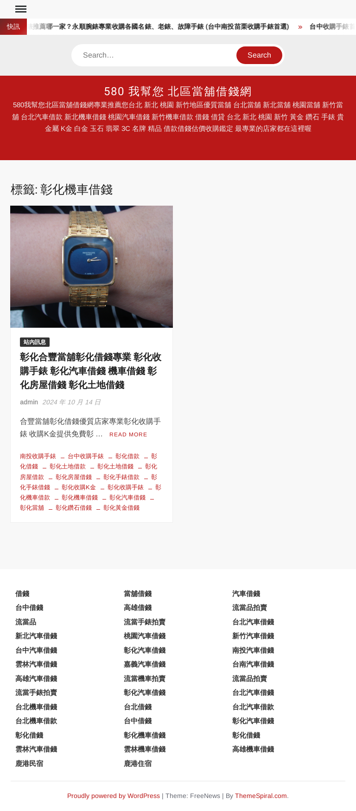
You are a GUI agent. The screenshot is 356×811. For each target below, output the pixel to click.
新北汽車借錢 (36, 636)
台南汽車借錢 (253, 664)
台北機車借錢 (36, 707)
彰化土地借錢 (115, 466)
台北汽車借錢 (253, 622)
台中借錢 (29, 607)
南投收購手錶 (38, 456)
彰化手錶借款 (121, 477)
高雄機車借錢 (253, 749)
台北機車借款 (36, 721)
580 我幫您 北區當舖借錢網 (178, 92)
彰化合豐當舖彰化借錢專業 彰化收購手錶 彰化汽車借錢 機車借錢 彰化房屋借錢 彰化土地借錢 (90, 371)
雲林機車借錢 (144, 749)
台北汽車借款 (253, 707)
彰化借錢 (29, 735)
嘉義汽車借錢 (144, 664)
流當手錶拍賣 (144, 622)
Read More (128, 434)
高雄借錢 (138, 607)
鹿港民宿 (29, 763)
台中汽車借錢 (36, 650)
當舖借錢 (138, 593)
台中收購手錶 (86, 456)
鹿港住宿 (138, 763)
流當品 (25, 622)
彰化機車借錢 (80, 497)
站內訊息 (35, 342)
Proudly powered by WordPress (113, 795)
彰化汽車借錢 (127, 497)
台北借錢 (138, 707)
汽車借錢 (246, 593)
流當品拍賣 (249, 607)
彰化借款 (127, 456)
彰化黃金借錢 (121, 507)
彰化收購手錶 (126, 487)
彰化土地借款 (68, 466)
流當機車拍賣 (144, 678)
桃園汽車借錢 (144, 636)
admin (29, 402)
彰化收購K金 (79, 487)
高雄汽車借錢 (36, 678)
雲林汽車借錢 (36, 664)
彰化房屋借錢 (74, 477)
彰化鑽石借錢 (74, 507)
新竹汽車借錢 (253, 636)
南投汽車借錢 (253, 650)
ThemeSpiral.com (261, 795)
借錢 (22, 593)
